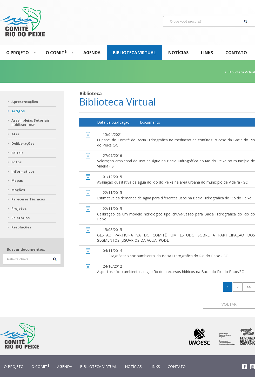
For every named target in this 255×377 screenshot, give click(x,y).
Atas (15, 134)
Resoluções (21, 227)
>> (249, 287)
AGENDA (91, 52)
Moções (18, 189)
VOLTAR (229, 304)
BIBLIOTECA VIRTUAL (134, 52)
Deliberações (22, 143)
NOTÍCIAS (178, 52)
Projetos (18, 208)
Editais (17, 152)
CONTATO (236, 52)
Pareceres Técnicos (28, 199)
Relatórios (20, 217)
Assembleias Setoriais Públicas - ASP (30, 122)
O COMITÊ (58, 52)
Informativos (23, 171)
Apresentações (24, 101)
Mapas (17, 180)
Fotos (16, 162)
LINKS (207, 52)
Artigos (18, 111)
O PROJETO (19, 52)
